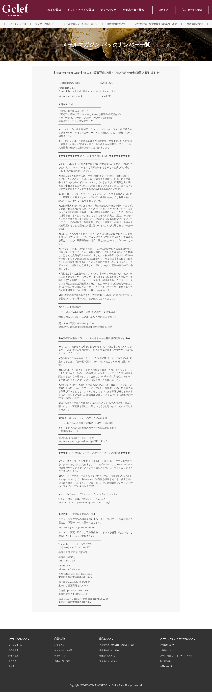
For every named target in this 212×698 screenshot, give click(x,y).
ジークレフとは (15, 645)
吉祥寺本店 (13, 650)
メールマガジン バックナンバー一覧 (176, 656)
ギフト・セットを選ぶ (80, 9)
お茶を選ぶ (59, 645)
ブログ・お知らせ (44, 24)
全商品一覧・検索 (133, 9)
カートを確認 (192, 9)
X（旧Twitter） (166, 661)
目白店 (11, 666)
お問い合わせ (166, 666)
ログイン (163, 10)
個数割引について (116, 24)
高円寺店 (12, 661)
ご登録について (167, 645)
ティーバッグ (108, 9)
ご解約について (167, 650)
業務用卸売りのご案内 (109, 650)
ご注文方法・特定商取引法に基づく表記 (117, 645)
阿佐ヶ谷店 (13, 656)
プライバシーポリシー (109, 661)
